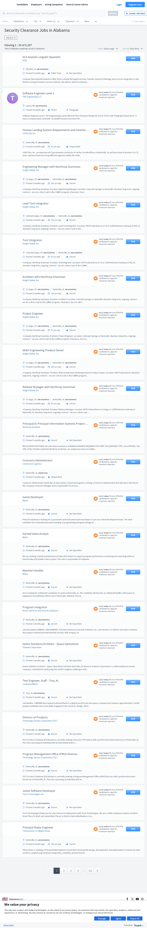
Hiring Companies (54, 4)
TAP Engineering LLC (32, 111)
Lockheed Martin (30, 698)
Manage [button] (102, 918)
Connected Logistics (32, 478)
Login (119, 4)
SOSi (25, 75)
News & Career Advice (77, 4)
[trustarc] (138, 925)
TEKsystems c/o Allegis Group (36, 845)
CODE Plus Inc (29, 148)
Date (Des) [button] (136, 49)
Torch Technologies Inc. (33, 808)
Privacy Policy (9, 925)
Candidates (22, 4)
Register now (135, 4)
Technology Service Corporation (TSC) (40, 735)
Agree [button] (118, 918)
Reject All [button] (134, 918)
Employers (36, 4)
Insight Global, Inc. (31, 184)
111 (90, 900)
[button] (21, 21)
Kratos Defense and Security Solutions (40, 625)
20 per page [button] (111, 49)
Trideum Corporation (32, 662)
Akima (25, 515)
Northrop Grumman (31, 441)
